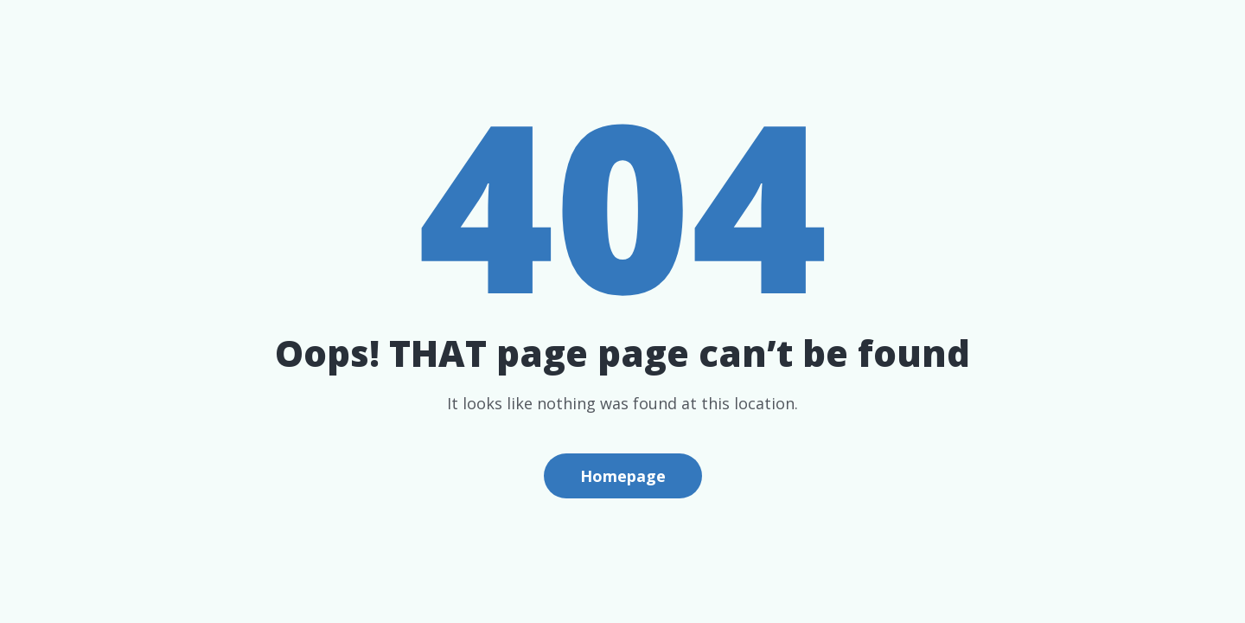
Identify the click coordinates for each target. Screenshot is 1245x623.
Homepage (623, 476)
